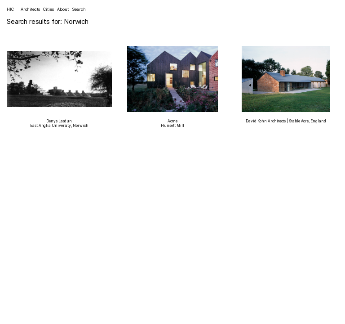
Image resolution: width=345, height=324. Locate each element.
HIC (10, 9)
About (63, 9)
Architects (30, 9)
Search (78, 9)
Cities (48, 9)
